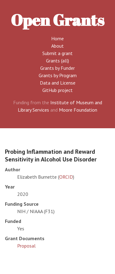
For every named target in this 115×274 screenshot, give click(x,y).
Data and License (57, 83)
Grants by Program (58, 75)
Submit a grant (57, 53)
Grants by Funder (57, 68)
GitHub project (57, 90)
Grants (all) (57, 61)
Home (57, 38)
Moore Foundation (78, 110)
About (57, 46)
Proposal (26, 246)
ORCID (66, 177)
